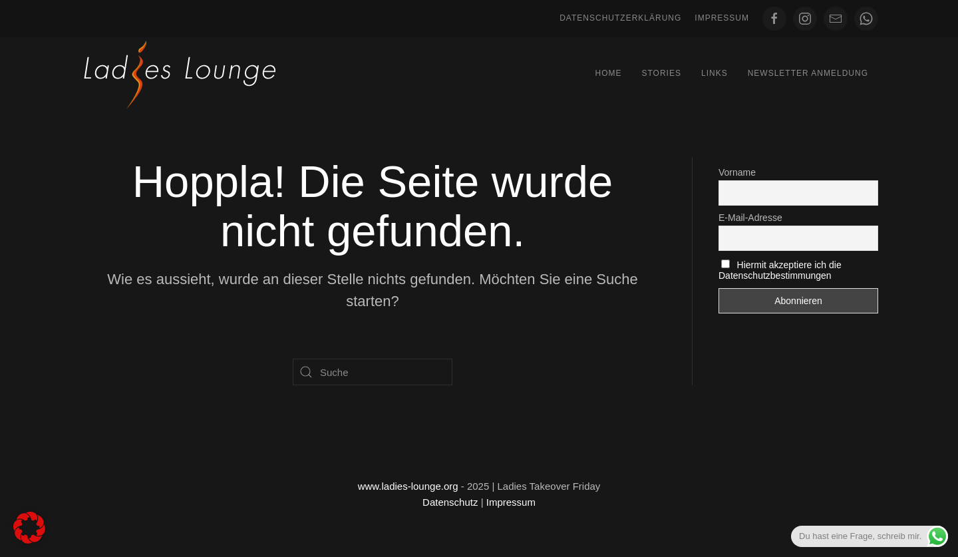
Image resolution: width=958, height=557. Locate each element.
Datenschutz (450, 502)
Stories (661, 73)
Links (714, 73)
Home (608, 73)
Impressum (722, 18)
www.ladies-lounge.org (408, 486)
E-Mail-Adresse (750, 217)
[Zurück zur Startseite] (179, 73)
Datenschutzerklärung (620, 18)
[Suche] (372, 372)
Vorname (737, 172)
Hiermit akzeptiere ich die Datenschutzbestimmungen (780, 270)
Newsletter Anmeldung (808, 73)
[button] (29, 527)
